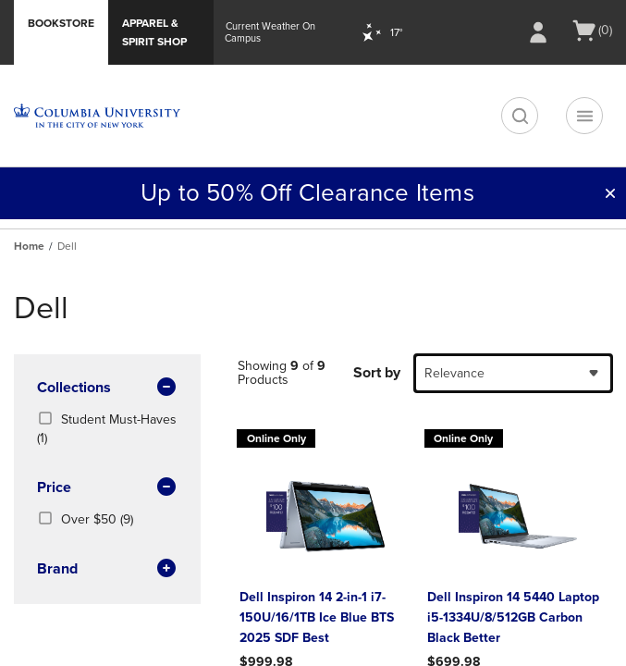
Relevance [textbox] (454, 373)
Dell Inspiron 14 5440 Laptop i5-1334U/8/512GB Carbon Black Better (513, 617)
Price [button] (107, 488)
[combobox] (513, 373)
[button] (610, 193)
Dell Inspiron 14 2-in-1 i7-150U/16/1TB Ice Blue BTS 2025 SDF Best (316, 617)
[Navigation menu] (584, 115)
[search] (519, 115)
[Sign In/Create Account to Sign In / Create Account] (538, 32)
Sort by (376, 373)
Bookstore (61, 23)
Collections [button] (107, 388)
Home (29, 246)
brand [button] (107, 570)
